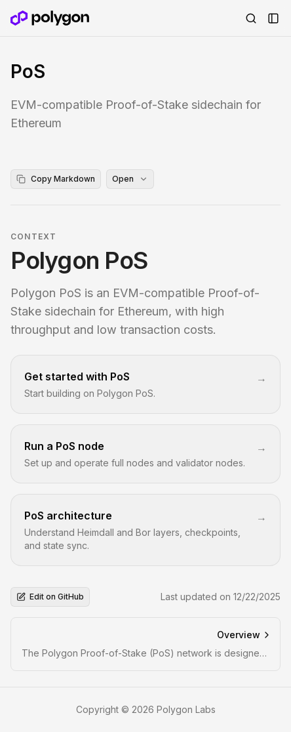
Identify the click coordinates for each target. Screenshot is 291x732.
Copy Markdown (55, 179)
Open (130, 179)
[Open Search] (251, 18)
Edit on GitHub (50, 596)
